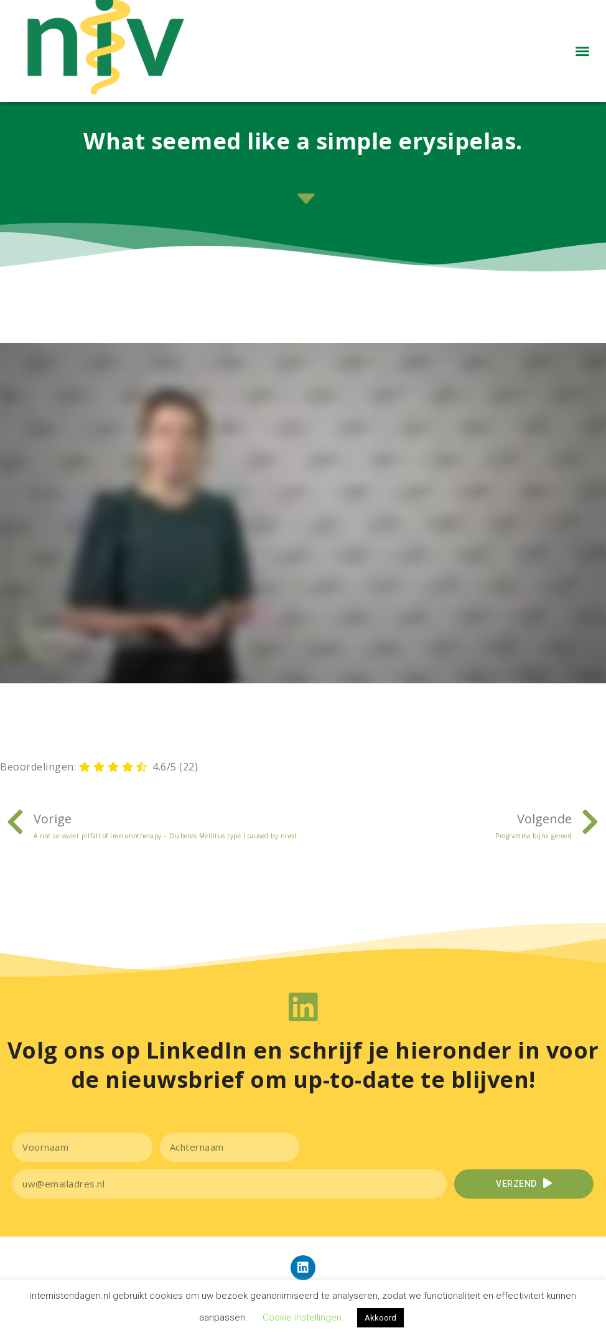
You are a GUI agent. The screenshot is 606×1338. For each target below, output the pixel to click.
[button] (582, 61)
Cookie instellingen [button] (302, 1317)
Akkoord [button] (380, 1317)
